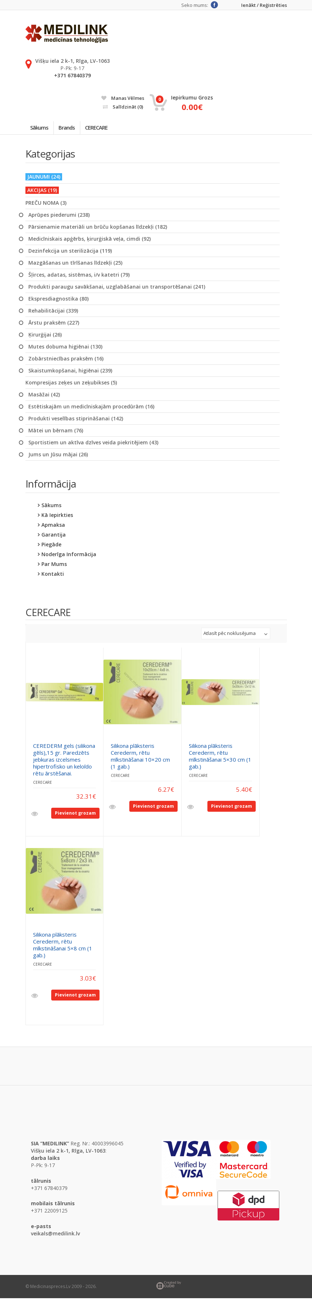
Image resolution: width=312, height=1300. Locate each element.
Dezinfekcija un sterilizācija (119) (70, 253)
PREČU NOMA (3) (45, 205)
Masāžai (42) (44, 396)
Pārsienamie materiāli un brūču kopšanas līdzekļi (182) (97, 229)
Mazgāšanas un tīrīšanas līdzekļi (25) (75, 265)
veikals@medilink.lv (55, 1235)
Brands (72, 128)
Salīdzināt (123, 106)
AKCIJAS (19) (42, 191)
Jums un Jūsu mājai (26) (58, 456)
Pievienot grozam (75, 815)
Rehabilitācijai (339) (53, 312)
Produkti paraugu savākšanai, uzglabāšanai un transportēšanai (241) (116, 289)
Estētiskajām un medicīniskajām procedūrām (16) (91, 408)
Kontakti (52, 575)
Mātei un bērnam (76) (55, 432)
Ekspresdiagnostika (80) (58, 300)
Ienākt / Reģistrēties (264, 5)
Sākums (41, 128)
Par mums (54, 565)
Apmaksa (53, 526)
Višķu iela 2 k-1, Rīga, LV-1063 (72, 60)
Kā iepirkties (57, 516)
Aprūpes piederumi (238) (59, 217)
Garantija (53, 536)
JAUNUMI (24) (43, 178)
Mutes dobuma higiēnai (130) (65, 348)
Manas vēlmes (122, 98)
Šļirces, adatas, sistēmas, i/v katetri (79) (79, 277)
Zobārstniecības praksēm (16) (66, 360)
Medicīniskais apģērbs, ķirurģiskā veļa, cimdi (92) (89, 241)
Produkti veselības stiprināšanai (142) (75, 420)
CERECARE (104, 128)
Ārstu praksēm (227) (53, 324)
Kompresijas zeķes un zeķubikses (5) (71, 384)
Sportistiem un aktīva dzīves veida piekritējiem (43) (93, 444)
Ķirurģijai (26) (45, 336)
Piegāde (51, 546)
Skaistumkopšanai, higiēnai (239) (70, 372)
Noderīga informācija (68, 556)
